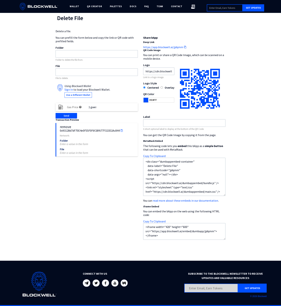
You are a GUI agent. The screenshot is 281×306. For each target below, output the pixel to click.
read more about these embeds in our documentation (185, 200)
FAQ (146, 6)
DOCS (133, 6)
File (58, 66)
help (80, 107)
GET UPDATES (253, 7)
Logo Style (150, 83)
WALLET (74, 6)
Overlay (169, 87)
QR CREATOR (94, 6)
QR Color (148, 94)
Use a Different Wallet (78, 95)
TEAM (160, 6)
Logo (146, 65)
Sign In (69, 89)
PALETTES (116, 6)
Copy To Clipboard (154, 156)
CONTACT (176, 6)
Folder (60, 47)
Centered (153, 87)
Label (146, 117)
